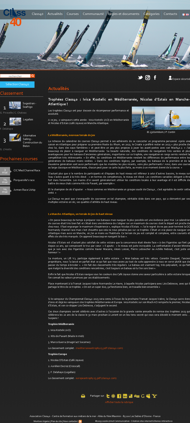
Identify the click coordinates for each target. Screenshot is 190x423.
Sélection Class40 (17, 84)
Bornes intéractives (163, 421)
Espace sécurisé (181, 79)
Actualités (55, 14)
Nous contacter (70, 421)
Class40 (37, 14)
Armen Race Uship (24, 190)
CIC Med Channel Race (27, 170)
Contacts (170, 14)
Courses (73, 14)
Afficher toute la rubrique (119, 402)
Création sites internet (141, 421)
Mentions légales (42, 421)
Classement (11, 93)
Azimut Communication (118, 421)
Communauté (93, 14)
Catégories (151, 14)
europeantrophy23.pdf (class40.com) (96, 378)
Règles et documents (123, 14)
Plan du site (56, 421)
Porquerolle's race (24, 180)
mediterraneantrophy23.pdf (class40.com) (99, 348)
